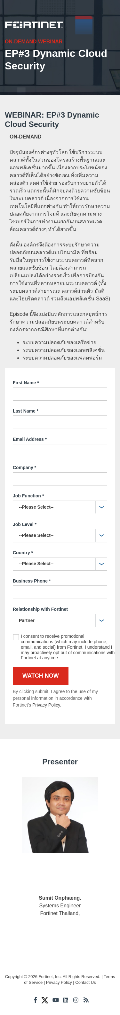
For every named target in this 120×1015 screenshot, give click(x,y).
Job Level (24, 524)
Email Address (30, 439)
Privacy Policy (46, 705)
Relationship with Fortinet (40, 609)
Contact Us (85, 982)
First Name (26, 383)
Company (24, 468)
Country (23, 553)
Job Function (28, 496)
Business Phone (32, 581)
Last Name (25, 411)
